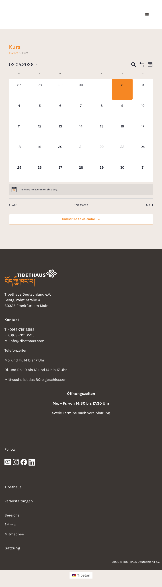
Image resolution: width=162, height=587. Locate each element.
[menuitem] (81, 575)
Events (13, 53)
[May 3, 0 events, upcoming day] (143, 89)
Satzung (10, 524)
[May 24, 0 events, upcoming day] (143, 151)
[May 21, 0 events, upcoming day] (81, 151)
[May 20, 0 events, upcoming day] (60, 151)
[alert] (81, 189)
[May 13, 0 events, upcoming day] (60, 130)
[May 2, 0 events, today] (122, 89)
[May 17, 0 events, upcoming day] (143, 130)
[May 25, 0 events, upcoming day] (19, 171)
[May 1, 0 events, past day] (101, 89)
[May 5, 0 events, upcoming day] (39, 110)
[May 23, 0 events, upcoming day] (122, 151)
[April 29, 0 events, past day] (60, 89)
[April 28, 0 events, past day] (39, 89)
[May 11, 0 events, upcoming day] (19, 130)
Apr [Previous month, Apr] (12, 204)
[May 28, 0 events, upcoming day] (81, 171)
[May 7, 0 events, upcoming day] (81, 110)
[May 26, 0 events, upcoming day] (39, 171)
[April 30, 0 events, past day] (81, 89)
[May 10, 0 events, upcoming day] (143, 110)
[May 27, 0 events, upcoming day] (60, 171)
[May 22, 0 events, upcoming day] (101, 151)
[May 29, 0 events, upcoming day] (101, 171)
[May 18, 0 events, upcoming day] (19, 151)
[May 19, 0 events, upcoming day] (39, 151)
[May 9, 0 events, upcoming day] (122, 110)
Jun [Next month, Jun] (149, 204)
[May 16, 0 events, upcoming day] (122, 130)
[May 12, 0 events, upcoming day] (39, 130)
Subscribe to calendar (78, 219)
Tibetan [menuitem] (83, 575)
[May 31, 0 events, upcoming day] (143, 171)
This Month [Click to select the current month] (81, 204)
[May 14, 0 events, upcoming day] (81, 130)
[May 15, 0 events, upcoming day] (101, 130)
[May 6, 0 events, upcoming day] (60, 110)
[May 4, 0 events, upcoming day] (19, 110)
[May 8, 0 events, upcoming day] (101, 110)
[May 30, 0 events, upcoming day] (122, 171)
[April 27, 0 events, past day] (19, 89)
